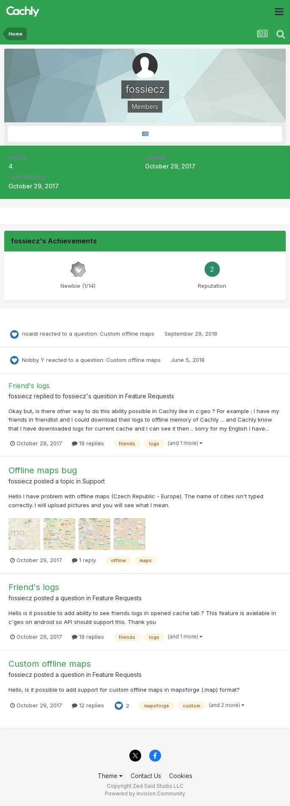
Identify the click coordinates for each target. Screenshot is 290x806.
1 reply (84, 560)
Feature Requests (149, 396)
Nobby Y (33, 359)
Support (93, 481)
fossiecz (20, 396)
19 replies (88, 443)
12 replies (88, 705)
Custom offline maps (128, 333)
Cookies (180, 775)
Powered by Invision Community (145, 793)
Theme (110, 775)
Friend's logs (28, 385)
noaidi (30, 333)
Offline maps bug (42, 470)
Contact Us (146, 775)
